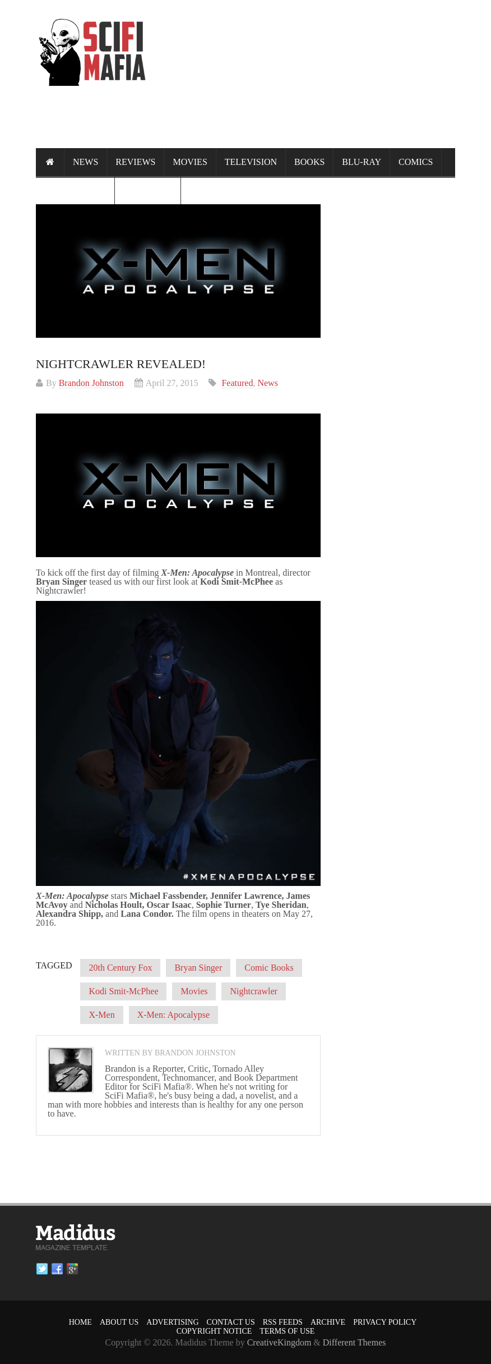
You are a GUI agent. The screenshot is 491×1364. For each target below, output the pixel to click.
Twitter (42, 1269)
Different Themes (354, 1342)
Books (309, 162)
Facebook (57, 1269)
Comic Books (269, 967)
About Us (119, 1322)
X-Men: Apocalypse (173, 1014)
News (85, 162)
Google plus (72, 1269)
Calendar (147, 190)
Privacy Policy (384, 1322)
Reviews (135, 162)
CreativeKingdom (279, 1342)
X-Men (101, 1014)
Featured (237, 383)
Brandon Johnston (91, 383)
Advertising (172, 1322)
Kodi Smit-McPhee (123, 991)
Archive (328, 1322)
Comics (416, 162)
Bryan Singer (198, 967)
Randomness (75, 190)
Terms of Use (287, 1331)
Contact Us (231, 1322)
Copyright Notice (214, 1331)
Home (80, 1322)
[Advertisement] (251, 127)
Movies (190, 162)
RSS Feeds (283, 1322)
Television (251, 162)
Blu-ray (361, 162)
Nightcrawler (253, 991)
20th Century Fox (120, 967)
